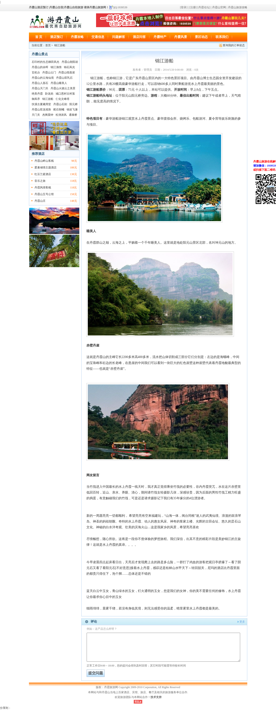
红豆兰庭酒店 (42, 174)
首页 (48, 45)
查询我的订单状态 (234, 45)
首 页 (39, 37)
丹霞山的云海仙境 (43, 77)
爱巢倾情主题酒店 (45, 167)
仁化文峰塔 (62, 99)
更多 (242, 621)
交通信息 (97, 37)
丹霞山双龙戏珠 (41, 109)
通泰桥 (73, 114)
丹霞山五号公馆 (44, 194)
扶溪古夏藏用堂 (41, 104)
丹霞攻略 (77, 37)
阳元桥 (73, 104)
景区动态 (201, 37)
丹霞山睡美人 (59, 83)
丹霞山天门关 (40, 88)
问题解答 (118, 37)
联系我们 (222, 37)
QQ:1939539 (120, 7)
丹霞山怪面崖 (66, 72)
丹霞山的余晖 (40, 67)
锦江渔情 (56, 67)
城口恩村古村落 (65, 93)
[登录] (183, 7)
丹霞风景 (180, 37)
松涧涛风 (61, 114)
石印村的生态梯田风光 (45, 61)
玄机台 (36, 72)
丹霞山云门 (49, 72)
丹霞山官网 (219, 7)
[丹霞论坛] (203, 7)
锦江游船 (47, 99)
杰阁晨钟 (47, 114)
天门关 (36, 114)
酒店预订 (56, 37)
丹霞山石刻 (60, 104)
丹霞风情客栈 (42, 187)
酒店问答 (139, 37)
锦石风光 (69, 67)
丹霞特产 (160, 37)
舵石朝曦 (58, 109)
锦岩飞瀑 (72, 109)
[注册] (193, 7)
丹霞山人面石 (40, 83)
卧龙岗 (49, 93)
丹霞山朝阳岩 (70, 61)
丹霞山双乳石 (64, 77)
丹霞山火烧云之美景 (63, 88)
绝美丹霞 (37, 93)
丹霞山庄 (40, 200)
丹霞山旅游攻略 (237, 7)
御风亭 (36, 99)
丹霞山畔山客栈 (44, 160)
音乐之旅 (40, 180)
